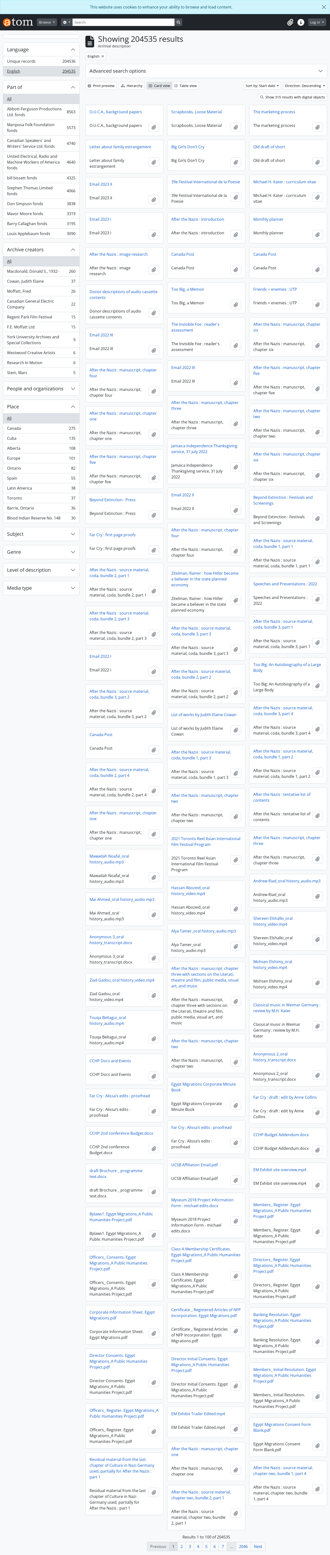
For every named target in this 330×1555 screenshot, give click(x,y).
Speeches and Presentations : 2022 (285, 584)
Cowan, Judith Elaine (41, 282)
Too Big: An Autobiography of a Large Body (287, 667)
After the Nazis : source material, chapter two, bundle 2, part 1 (201, 1495)
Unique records (41, 62)
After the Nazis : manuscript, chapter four (123, 372)
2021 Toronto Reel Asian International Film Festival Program (205, 841)
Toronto (41, 499)
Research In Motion (41, 364)
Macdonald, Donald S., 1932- (41, 272)
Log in (315, 22)
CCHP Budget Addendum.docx (281, 1134)
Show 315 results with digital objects (292, 97)
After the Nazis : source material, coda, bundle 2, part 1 (119, 572)
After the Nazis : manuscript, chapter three (205, 405)
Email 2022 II (182, 495)
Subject (15, 534)
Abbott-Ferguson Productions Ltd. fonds (41, 111)
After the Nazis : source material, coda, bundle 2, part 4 (119, 772)
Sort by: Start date (261, 85)
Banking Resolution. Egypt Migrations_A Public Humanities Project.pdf (282, 1320)
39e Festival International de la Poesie (205, 181)
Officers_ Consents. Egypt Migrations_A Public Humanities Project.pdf (119, 1263)
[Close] (324, 7)
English (41, 72)
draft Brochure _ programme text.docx (116, 1173)
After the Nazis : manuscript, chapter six (287, 327)
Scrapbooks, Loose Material (196, 111)
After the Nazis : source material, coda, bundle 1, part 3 (201, 755)
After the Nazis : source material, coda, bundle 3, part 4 (283, 710)
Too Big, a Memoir (187, 289)
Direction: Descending (303, 85)
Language (18, 49)
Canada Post (182, 254)
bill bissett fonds (41, 179)
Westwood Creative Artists (41, 354)
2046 (243, 1546)
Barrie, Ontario (41, 509)
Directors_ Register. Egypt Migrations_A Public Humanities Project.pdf (282, 1265)
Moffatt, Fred (41, 292)
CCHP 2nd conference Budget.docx (121, 1133)
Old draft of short (269, 146)
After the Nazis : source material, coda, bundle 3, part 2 (119, 694)
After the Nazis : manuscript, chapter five (287, 370)
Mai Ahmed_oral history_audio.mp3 (122, 899)
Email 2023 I (100, 219)
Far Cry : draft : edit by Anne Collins (285, 1097)
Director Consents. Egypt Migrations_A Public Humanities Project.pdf (119, 1361)
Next (258, 1546)
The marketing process (274, 111)
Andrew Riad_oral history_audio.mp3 (287, 881)
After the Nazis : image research (119, 254)
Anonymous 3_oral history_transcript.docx (111, 939)
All (9, 99)
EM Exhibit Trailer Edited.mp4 (198, 1413)
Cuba (41, 439)
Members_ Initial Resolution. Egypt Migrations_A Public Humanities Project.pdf (284, 1375)
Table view (185, 85)
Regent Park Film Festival (41, 318)
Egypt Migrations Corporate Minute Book (203, 1087)
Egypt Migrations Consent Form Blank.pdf (282, 1427)
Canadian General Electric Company (41, 304)
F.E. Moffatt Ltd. (41, 328)
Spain (41, 479)
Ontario (41, 469)
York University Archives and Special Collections (41, 339)
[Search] (123, 22)
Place (13, 406)
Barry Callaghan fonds (41, 225)
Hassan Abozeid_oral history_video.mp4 (190, 890)
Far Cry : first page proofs (113, 534)
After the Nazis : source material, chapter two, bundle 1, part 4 (283, 1470)
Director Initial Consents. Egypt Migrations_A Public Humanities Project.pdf (200, 1364)
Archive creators (25, 249)
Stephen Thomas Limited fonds (41, 190)
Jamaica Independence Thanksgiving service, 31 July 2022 (204, 448)
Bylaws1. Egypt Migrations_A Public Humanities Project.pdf (121, 1216)
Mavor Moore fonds (41, 215)
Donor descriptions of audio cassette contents (123, 294)
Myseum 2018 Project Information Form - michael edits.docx (202, 1202)
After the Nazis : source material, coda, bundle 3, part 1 (283, 624)
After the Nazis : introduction (197, 219)
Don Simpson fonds (41, 205)
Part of (14, 87)
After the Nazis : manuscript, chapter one (123, 416)
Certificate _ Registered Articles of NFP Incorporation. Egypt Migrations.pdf (206, 1312)
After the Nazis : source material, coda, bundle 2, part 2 (201, 674)
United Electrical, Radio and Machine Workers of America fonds (41, 162)
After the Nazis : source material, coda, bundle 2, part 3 (119, 616)
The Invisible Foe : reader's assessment (195, 327)
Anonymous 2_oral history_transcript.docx (274, 1057)
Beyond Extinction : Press (113, 499)
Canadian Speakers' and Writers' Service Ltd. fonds (41, 143)
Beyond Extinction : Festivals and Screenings (283, 500)
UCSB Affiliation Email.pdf (194, 1165)
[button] (290, 22)
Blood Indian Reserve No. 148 (41, 519)
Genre (14, 552)
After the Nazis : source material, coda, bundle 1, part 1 (283, 543)
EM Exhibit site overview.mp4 (279, 1169)
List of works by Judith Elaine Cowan (203, 714)
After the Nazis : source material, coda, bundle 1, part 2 (283, 754)
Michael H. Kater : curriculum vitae (284, 181)
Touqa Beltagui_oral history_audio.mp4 (108, 1020)
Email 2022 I (100, 656)
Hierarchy (131, 85)
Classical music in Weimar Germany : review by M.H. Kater (286, 1007)
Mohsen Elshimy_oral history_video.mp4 (272, 964)
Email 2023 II (101, 184)
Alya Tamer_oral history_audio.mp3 (203, 931)
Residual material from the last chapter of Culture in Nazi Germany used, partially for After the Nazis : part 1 (122, 1468)
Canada (41, 429)
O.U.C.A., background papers (116, 111)
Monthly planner (268, 219)
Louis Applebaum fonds (41, 234)
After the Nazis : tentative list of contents (281, 797)
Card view (159, 85)
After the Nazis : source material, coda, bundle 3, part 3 (201, 631)
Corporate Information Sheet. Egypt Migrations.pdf (122, 1315)
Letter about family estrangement (120, 146)
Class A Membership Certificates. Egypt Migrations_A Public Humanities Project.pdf (205, 1254)
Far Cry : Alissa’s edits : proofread (120, 1095)
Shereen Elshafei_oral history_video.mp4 (273, 921)
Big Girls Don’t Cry (187, 146)
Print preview (101, 85)
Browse (45, 22)
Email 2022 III (101, 335)
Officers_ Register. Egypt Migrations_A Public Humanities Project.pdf (124, 1413)
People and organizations (35, 388)
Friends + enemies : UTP (275, 289)
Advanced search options (118, 71)
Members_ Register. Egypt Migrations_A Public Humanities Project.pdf (282, 1210)
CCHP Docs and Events (110, 1060)
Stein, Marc (41, 374)
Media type (19, 588)
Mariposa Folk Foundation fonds (41, 127)
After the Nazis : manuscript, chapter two (287, 413)
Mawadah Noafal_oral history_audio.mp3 (109, 859)
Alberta (41, 449)
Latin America (41, 489)
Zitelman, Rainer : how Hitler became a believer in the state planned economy (205, 579)
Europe (41, 459)
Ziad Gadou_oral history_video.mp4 (122, 980)
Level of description (29, 570)
